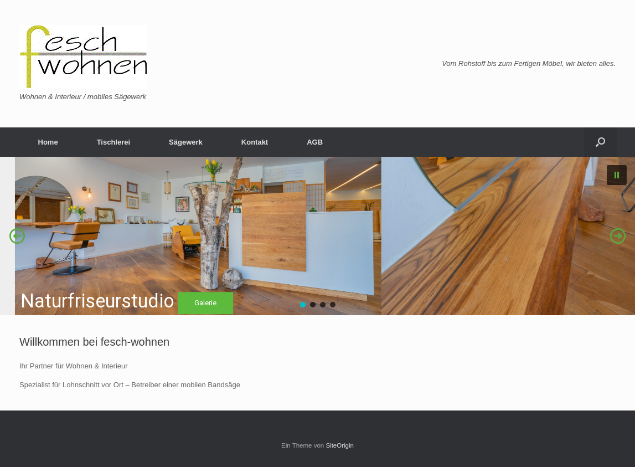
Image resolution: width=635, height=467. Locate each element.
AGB (315, 142)
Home (48, 142)
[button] (617, 175)
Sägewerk (186, 142)
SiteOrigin (340, 445)
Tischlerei (113, 142)
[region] (317, 236)
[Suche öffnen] (600, 142)
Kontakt (254, 142)
